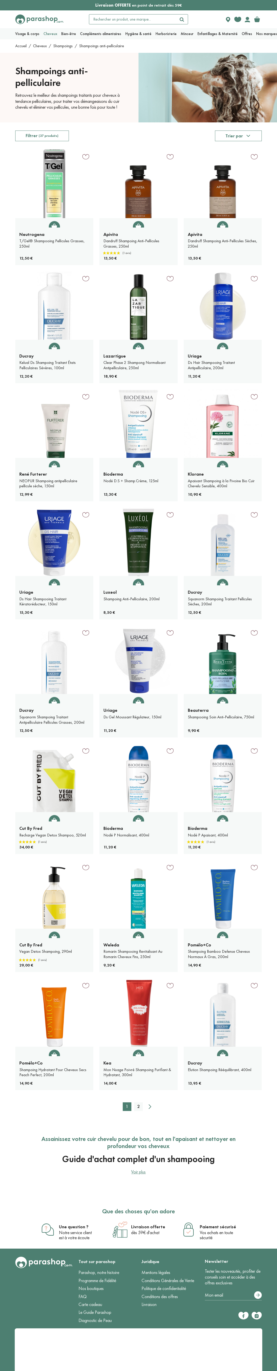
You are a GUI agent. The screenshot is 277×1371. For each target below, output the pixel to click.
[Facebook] (243, 1316)
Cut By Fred (30, 828)
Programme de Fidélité (97, 1280)
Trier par (234, 136)
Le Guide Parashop (95, 1312)
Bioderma (113, 474)
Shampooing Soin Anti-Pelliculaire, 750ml (221, 717)
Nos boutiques (91, 1288)
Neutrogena (31, 234)
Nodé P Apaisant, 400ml (208, 835)
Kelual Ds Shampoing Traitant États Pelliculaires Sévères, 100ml (47, 365)
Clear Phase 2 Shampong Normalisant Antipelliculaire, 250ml (134, 365)
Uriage (195, 356)
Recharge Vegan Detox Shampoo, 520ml (52, 835)
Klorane (196, 474)
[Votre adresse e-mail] (233, 1295)
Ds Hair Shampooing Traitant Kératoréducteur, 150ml (42, 601)
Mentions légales (156, 1272)
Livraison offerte (148, 1227)
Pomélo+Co (199, 945)
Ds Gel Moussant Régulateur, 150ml (132, 717)
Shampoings (63, 45)
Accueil (21, 45)
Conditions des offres (160, 1296)
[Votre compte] (247, 19)
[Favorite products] (237, 19)
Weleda (111, 945)
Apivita (110, 234)
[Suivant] (150, 1106)
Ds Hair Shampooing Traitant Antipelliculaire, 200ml (211, 365)
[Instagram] (257, 1316)
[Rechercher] (182, 19)
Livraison (149, 1304)
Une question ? (73, 1227)
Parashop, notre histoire (99, 1272)
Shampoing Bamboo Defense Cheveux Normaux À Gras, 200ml (219, 954)
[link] (257, 19)
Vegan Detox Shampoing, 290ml (45, 951)
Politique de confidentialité (164, 1288)
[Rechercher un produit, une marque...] (132, 19)
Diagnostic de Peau (95, 1320)
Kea (107, 1063)
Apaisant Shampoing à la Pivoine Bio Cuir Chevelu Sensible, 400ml (221, 483)
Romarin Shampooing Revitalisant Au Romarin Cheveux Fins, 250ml (132, 954)
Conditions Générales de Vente (168, 1280)
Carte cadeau (90, 1304)
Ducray (26, 356)
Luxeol (110, 592)
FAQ (83, 1296)
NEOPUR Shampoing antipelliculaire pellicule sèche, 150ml (48, 483)
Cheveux (40, 45)
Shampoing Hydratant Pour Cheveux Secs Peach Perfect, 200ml (52, 1072)
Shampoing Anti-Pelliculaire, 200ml (131, 598)
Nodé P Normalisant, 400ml (126, 835)
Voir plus (138, 1172)
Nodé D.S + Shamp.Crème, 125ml (130, 480)
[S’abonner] (258, 1295)
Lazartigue (114, 356)
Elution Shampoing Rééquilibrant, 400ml (219, 1069)
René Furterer (33, 474)
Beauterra (198, 710)
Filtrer (42, 135)
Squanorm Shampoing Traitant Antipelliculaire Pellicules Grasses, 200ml (51, 720)
